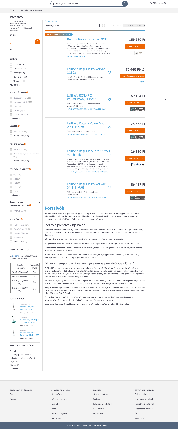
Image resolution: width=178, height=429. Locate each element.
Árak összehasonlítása (133, 76)
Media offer (140, 419)
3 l (14, 192)
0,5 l (15, 175)
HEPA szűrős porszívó (17, 21)
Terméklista (56, 419)
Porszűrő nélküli (20, 229)
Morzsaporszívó (15, 28)
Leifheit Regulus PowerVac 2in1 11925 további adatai (86, 197)
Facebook (14, 399)
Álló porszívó (27, 28)
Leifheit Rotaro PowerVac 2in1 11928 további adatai (86, 134)
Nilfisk (16, 64)
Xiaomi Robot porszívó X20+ (88, 39)
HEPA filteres (19, 225)
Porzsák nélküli (19, 161)
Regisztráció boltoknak (144, 404)
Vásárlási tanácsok (101, 394)
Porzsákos (17, 150)
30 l (15, 179)
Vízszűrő (17, 237)
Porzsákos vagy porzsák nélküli (26, 154)
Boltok (54, 409)
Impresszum (98, 414)
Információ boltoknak (144, 399)
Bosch (16, 73)
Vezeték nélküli (19, 136)
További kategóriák (59, 414)
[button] (159, 3)
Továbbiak (15, 85)
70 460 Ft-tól (135, 69)
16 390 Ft (138, 151)
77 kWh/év (18, 211)
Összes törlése (51, 22)
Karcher (16, 69)
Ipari (15, 106)
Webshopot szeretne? (144, 409)
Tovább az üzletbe (135, 46)
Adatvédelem (98, 409)
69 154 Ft (138, 96)
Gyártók (54, 404)
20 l (15, 183)
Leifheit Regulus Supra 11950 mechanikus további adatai (88, 172)
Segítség (96, 399)
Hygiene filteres (20, 233)
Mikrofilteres (18, 242)
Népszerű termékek (59, 399)
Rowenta (17, 77)
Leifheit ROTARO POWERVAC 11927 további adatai (86, 109)
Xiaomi (16, 81)
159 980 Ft (137, 40)
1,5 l (15, 187)
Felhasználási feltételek (102, 404)
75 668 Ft (138, 124)
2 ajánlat (141, 82)
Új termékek (56, 394)
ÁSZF (137, 414)
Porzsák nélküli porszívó (18, 23)
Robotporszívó (14, 30)
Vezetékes (17, 132)
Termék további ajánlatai (76, 56)
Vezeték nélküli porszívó (18, 26)
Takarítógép (18, 111)
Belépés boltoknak (142, 394)
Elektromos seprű (20, 115)
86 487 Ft (138, 184)
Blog (11, 394)
